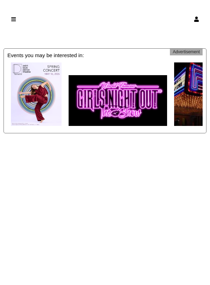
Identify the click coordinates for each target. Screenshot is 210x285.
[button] (196, 19)
